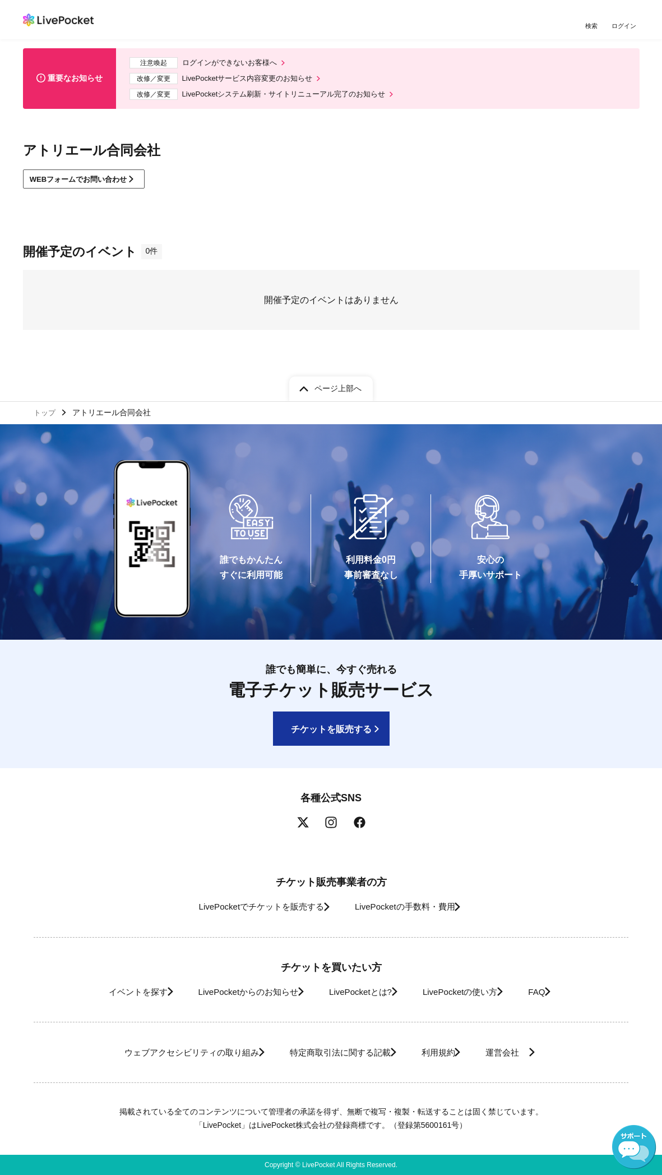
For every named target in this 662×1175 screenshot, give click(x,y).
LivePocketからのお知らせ (234, 992)
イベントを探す (111, 992)
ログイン (625, 26)
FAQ (557, 992)
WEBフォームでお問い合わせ (84, 185)
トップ (46, 410)
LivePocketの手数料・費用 (409, 906)
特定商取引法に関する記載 (334, 1052)
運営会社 (524, 1052)
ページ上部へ (338, 385)
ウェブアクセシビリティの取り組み (171, 1052)
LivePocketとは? (359, 992)
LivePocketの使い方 (470, 992)
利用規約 (444, 1052)
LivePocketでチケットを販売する (250, 906)
